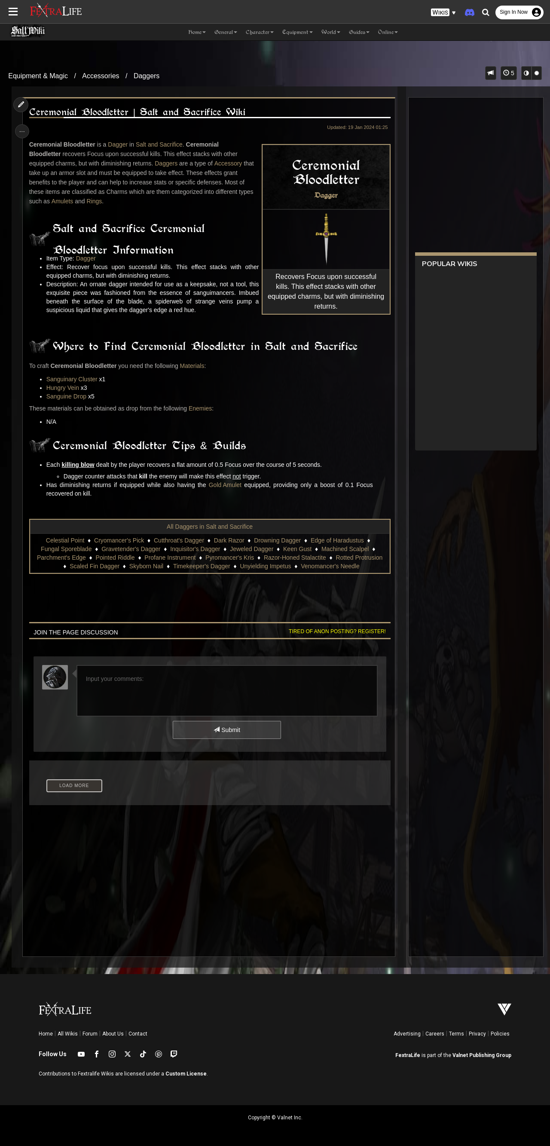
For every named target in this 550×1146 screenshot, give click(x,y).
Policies (500, 1034)
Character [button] (260, 32)
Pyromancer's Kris (229, 557)
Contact (137, 1034)
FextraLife (407, 1055)
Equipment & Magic (38, 76)
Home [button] (197, 32)
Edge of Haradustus (337, 540)
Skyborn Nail (146, 566)
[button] (443, 12)
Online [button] (388, 32)
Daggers (146, 76)
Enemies (201, 408)
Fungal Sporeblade (66, 548)
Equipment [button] (297, 32)
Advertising (407, 1034)
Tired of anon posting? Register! (335, 631)
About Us (113, 1034)
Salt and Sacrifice (160, 144)
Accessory (229, 163)
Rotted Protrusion (359, 557)
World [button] (330, 32)
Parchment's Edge (61, 557)
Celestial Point (65, 540)
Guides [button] (359, 32)
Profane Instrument (170, 557)
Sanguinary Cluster (72, 379)
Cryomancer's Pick (119, 540)
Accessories (100, 76)
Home (46, 1034)
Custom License (186, 1074)
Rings (95, 201)
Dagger (324, 195)
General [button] (225, 32)
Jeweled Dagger (251, 548)
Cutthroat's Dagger (178, 540)
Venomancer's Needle (330, 566)
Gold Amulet (226, 484)
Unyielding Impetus (265, 566)
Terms (456, 1034)
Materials (193, 365)
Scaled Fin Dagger (94, 566)
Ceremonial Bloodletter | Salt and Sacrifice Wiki (138, 112)
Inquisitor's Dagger (195, 548)
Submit (227, 729)
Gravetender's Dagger (130, 548)
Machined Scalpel (345, 548)
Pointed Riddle (114, 557)
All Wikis (68, 1034)
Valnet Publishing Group (481, 1055)
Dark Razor (229, 540)
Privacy (477, 1034)
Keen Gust (297, 548)
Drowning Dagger (277, 540)
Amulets (63, 201)
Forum (90, 1034)
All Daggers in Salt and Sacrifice (210, 526)
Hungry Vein (63, 387)
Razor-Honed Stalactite (294, 557)
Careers (434, 1034)
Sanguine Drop (67, 396)
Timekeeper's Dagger (201, 566)
